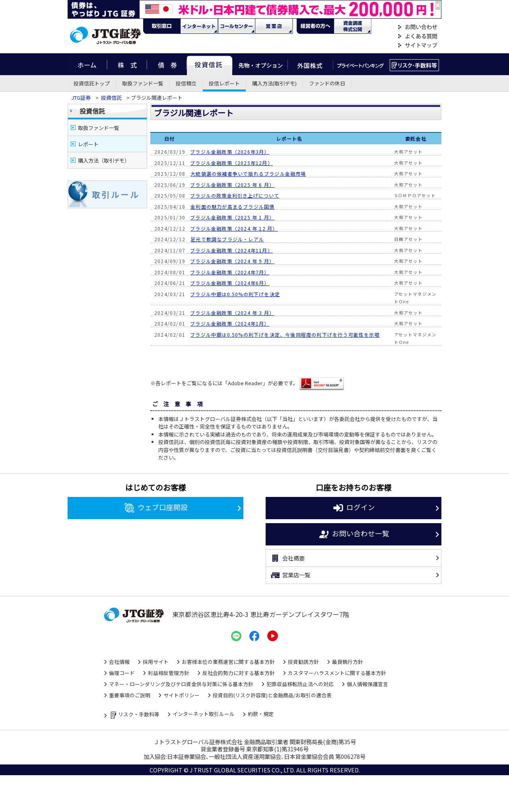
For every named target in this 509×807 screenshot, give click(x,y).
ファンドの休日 (327, 83)
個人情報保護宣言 (367, 684)
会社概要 (287, 558)
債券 (167, 64)
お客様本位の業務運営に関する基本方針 (228, 661)
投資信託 (209, 64)
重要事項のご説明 (129, 695)
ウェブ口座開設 (155, 508)
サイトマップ (417, 45)
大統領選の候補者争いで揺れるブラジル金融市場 (248, 173)
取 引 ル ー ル (115, 194)
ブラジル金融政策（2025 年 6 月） (232, 184)
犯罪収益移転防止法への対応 (300, 684)
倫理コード (122, 673)
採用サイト (156, 661)
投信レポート (224, 83)
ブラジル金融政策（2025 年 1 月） (232, 217)
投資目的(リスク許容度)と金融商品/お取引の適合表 (272, 695)
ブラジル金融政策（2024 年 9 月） (232, 261)
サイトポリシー (181, 695)
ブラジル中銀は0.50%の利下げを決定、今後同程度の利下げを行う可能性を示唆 (285, 334)
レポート (88, 144)
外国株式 (310, 64)
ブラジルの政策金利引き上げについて (234, 195)
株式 (127, 64)
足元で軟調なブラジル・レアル (227, 239)
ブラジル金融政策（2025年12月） (231, 162)
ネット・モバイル (199, 26)
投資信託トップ (92, 83)
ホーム (87, 64)
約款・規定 (261, 714)
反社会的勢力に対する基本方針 (238, 673)
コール (236, 26)
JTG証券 (81, 97)
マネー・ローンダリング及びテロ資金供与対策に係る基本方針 (181, 684)
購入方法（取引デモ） (104, 160)
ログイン (353, 508)
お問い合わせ (417, 27)
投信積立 (186, 83)
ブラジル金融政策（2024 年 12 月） (234, 228)
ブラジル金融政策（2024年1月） (229, 323)
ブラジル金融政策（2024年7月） (229, 272)
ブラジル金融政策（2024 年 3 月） (232, 312)
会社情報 (119, 661)
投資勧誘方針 (303, 661)
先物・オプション (260, 64)
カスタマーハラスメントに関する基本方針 (337, 673)
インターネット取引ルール (204, 714)
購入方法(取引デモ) (274, 83)
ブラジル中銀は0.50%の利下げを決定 (235, 294)
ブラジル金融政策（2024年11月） (231, 250)
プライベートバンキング (360, 64)
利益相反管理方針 (168, 673)
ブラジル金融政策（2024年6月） (229, 282)
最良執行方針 (347, 661)
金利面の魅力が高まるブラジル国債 (232, 206)
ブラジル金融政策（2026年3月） (229, 151)
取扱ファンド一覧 (142, 83)
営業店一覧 (290, 575)
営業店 (274, 26)
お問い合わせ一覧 (354, 534)
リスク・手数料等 (134, 715)
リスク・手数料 (414, 64)
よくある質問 (417, 36)
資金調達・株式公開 (352, 26)
